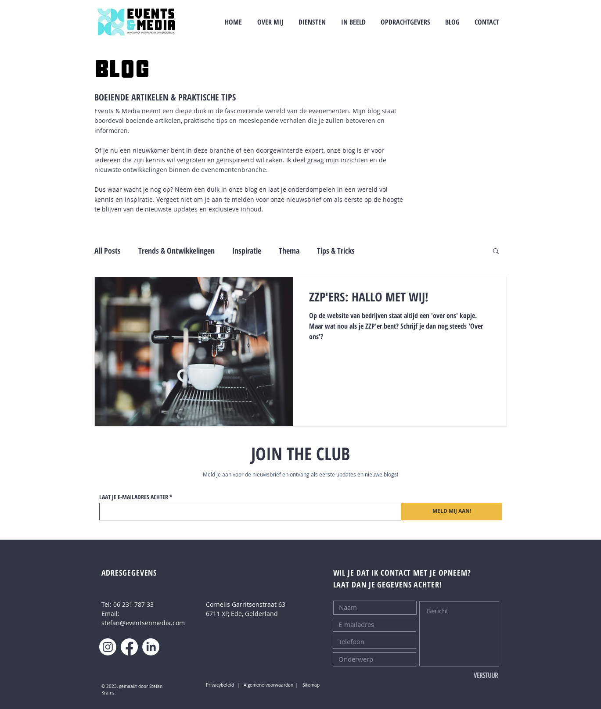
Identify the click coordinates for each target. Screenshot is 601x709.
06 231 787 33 (133, 604)
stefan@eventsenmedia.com (143, 623)
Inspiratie (246, 250)
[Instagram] (107, 646)
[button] (496, 251)
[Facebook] (129, 646)
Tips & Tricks (336, 250)
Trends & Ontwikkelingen (176, 250)
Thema (289, 250)
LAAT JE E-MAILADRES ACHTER (133, 497)
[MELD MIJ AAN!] (451, 511)
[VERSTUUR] (468, 675)
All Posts (107, 250)
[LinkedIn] (150, 646)
